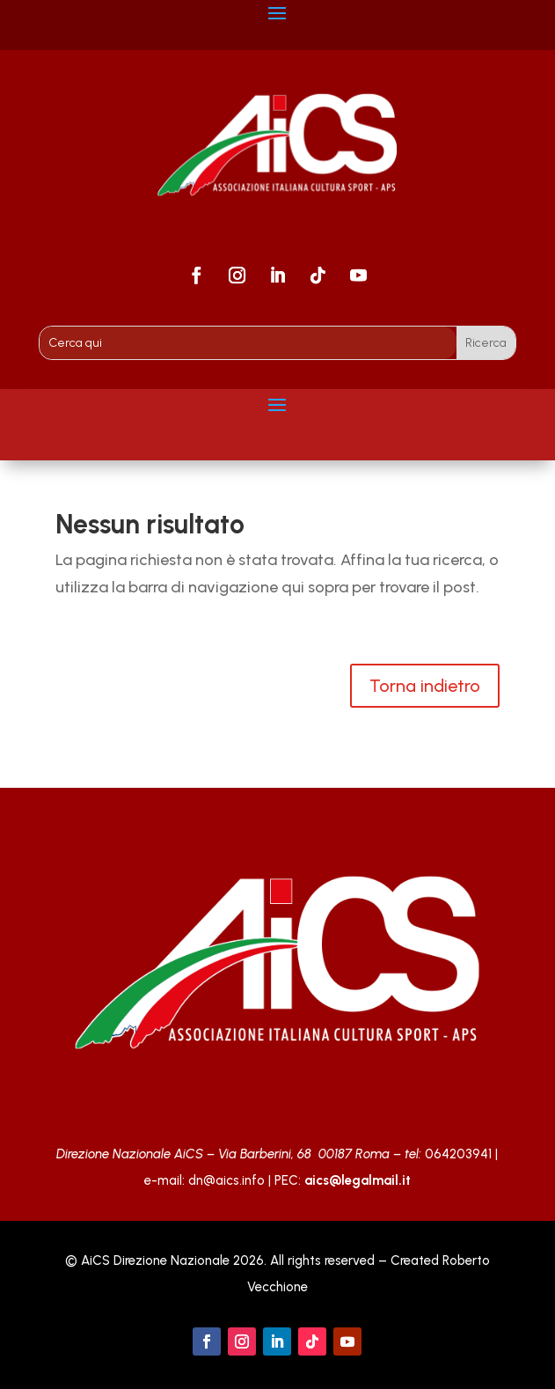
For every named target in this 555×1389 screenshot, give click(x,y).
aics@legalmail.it (357, 1180)
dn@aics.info (226, 1180)
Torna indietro (424, 685)
